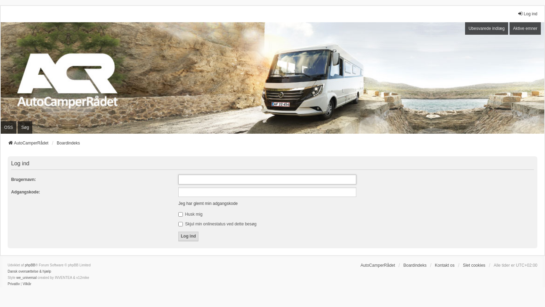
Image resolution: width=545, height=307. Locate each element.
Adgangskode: (25, 192)
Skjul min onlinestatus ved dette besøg (217, 224)
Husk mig (190, 214)
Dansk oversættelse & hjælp (29, 271)
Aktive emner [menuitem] (525, 28)
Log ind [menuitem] (527, 13)
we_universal (26, 278)
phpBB (30, 265)
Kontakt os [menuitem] (445, 265)
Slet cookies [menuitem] (474, 265)
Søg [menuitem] (25, 127)
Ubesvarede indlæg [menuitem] (487, 28)
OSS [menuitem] (8, 127)
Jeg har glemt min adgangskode (208, 203)
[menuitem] (14, 284)
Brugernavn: (23, 179)
